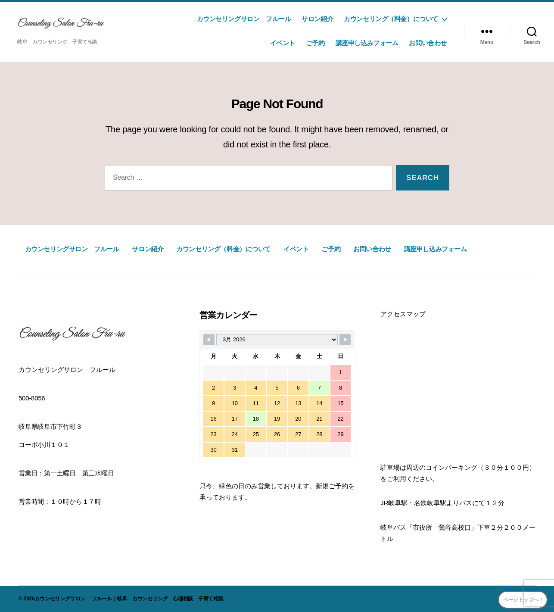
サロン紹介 (317, 18)
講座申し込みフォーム (367, 43)
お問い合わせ (428, 43)
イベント (282, 43)
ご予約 (315, 43)
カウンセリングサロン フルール (240, 18)
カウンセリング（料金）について (391, 18)
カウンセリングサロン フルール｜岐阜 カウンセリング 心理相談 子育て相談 (128, 599)
